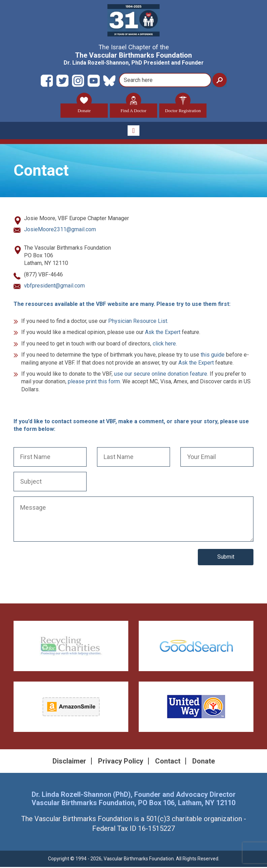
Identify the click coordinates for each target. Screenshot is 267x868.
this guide (213, 355)
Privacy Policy (120, 762)
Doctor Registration (183, 108)
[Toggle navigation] (133, 131)
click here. (165, 344)
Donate (84, 108)
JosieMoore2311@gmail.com (60, 230)
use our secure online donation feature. (161, 374)
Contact (167, 762)
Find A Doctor (133, 108)
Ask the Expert (162, 333)
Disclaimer (69, 762)
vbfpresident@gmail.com (54, 286)
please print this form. (94, 382)
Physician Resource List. (138, 321)
